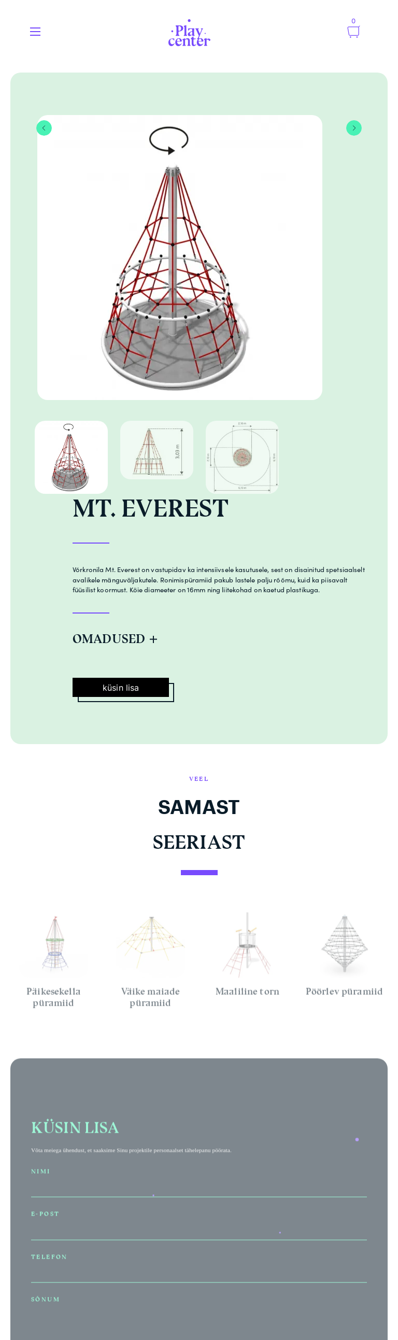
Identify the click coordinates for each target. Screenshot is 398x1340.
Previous (44, 128)
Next (354, 128)
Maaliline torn (247, 993)
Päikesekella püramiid (53, 998)
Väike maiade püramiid (150, 998)
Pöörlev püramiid (344, 993)
